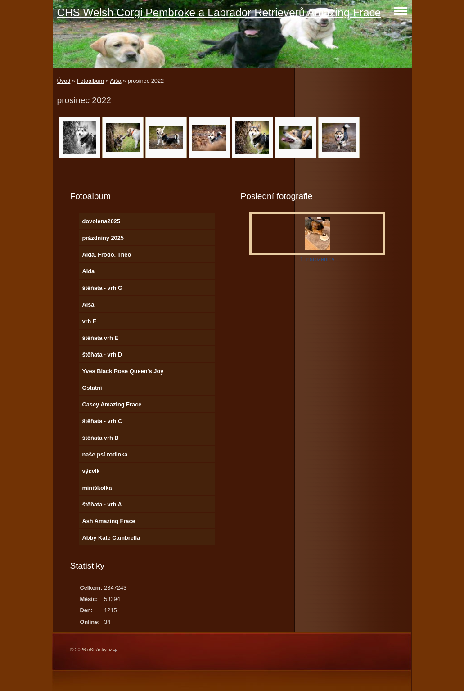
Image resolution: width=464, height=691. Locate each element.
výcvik (90, 471)
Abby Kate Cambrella (111, 537)
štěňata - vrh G (102, 288)
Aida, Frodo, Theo (106, 254)
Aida (88, 271)
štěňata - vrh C (102, 421)
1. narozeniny (317, 259)
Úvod (64, 80)
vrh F (89, 321)
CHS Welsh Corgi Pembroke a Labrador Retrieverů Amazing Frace (219, 12)
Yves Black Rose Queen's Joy (122, 371)
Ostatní (92, 387)
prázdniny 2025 (102, 238)
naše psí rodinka (104, 454)
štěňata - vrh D (102, 354)
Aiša (116, 80)
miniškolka (97, 487)
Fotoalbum (90, 80)
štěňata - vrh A (102, 504)
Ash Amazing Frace (108, 521)
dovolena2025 (101, 221)
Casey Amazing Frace (111, 404)
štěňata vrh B (100, 437)
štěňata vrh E (100, 337)
